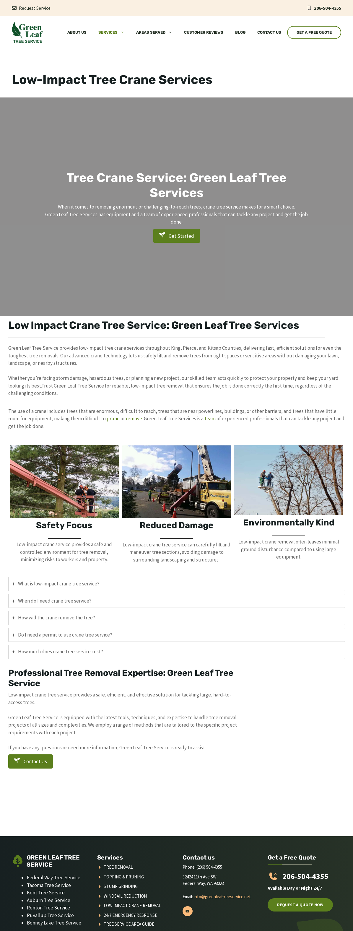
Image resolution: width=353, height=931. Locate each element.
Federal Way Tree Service (53, 877)
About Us (77, 32)
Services (114, 32)
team (210, 418)
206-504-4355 (327, 8)
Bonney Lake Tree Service (54, 922)
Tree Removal (118, 867)
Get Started (176, 235)
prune (114, 418)
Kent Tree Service (46, 892)
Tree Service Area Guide (129, 924)
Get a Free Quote (314, 32)
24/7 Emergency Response (130, 915)
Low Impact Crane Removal (132, 905)
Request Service (35, 8)
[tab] (176, 584)
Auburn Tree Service (48, 900)
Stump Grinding (121, 886)
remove (134, 418)
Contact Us (269, 32)
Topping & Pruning (124, 877)
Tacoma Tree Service (49, 885)
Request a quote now (300, 904)
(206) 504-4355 (209, 867)
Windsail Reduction (125, 896)
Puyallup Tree (42, 915)
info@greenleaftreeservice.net (222, 896)
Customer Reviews (203, 32)
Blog (240, 32)
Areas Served (157, 32)
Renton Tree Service (48, 907)
